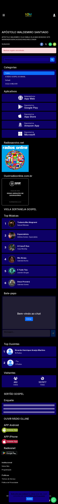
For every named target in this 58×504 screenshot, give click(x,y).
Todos (7, 73)
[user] (54, 15)
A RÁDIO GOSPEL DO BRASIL (15, 77)
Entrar (29, 319)
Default (7, 80)
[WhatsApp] (53, 500)
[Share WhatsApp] (50, 44)
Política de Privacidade (10, 482)
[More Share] (54, 44)
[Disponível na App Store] (29, 116)
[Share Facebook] (41, 44)
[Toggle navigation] (3, 15)
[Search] (52, 60)
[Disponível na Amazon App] (29, 125)
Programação (6, 470)
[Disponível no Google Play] (29, 107)
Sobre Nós (5, 466)
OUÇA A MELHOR (11, 84)
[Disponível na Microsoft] (29, 134)
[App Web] (29, 98)
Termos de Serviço (8, 479)
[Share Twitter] (46, 44)
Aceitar (29, 499)
